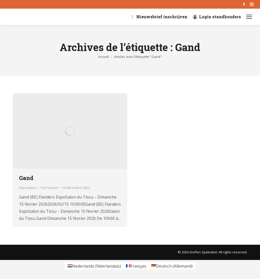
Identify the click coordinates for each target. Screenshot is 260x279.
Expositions (28, 187)
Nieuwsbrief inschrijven (159, 16)
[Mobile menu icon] (249, 17)
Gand (26, 178)
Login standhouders (216, 16)
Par (49, 187)
